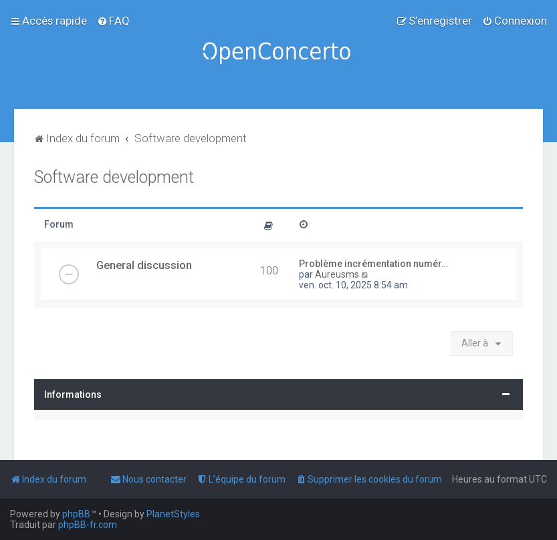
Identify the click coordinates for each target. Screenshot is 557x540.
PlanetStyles (173, 514)
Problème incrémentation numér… (373, 263)
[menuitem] (113, 20)
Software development (114, 177)
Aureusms (337, 274)
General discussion (144, 265)
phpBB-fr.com (87, 524)
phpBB (76, 514)
